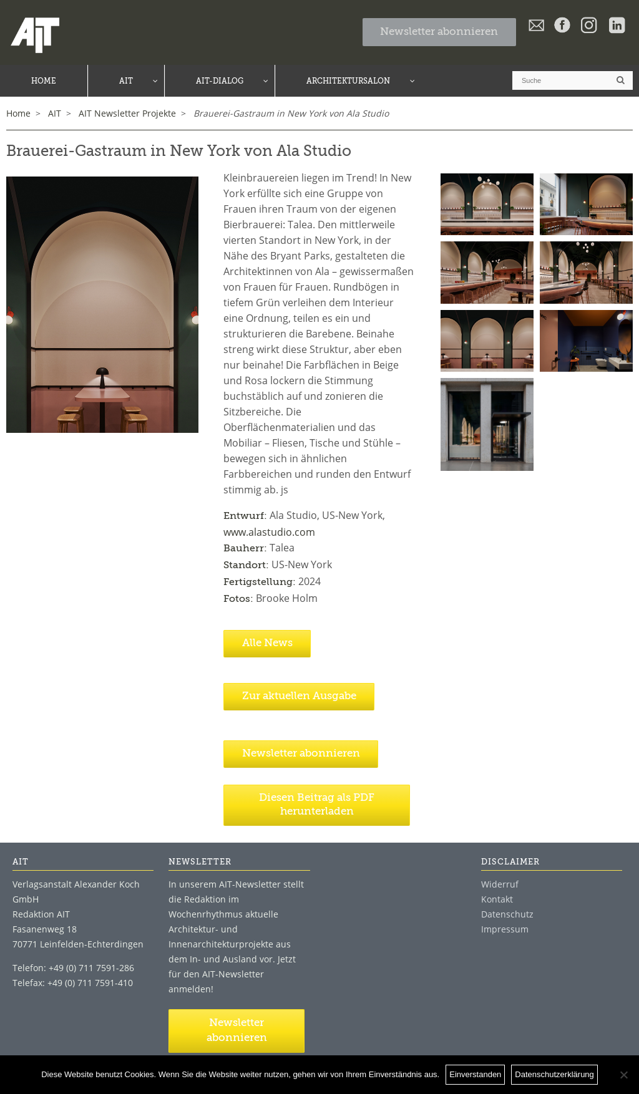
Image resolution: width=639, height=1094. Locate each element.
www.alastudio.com (269, 532)
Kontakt (497, 899)
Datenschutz (507, 914)
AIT (54, 113)
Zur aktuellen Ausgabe (299, 696)
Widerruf (500, 884)
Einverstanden (475, 1074)
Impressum (505, 929)
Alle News (267, 643)
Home (18, 113)
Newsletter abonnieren (439, 32)
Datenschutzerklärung (554, 1074)
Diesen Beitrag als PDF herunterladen (316, 805)
